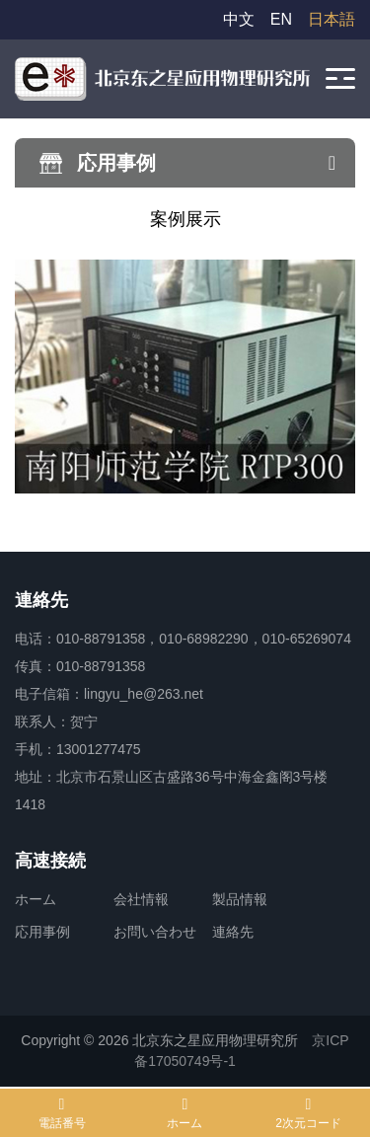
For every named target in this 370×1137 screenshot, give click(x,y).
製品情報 (239, 899)
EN (281, 19)
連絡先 (233, 932)
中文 (239, 19)
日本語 (331, 19)
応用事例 (42, 932)
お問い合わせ (154, 932)
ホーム (35, 899)
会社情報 (141, 899)
